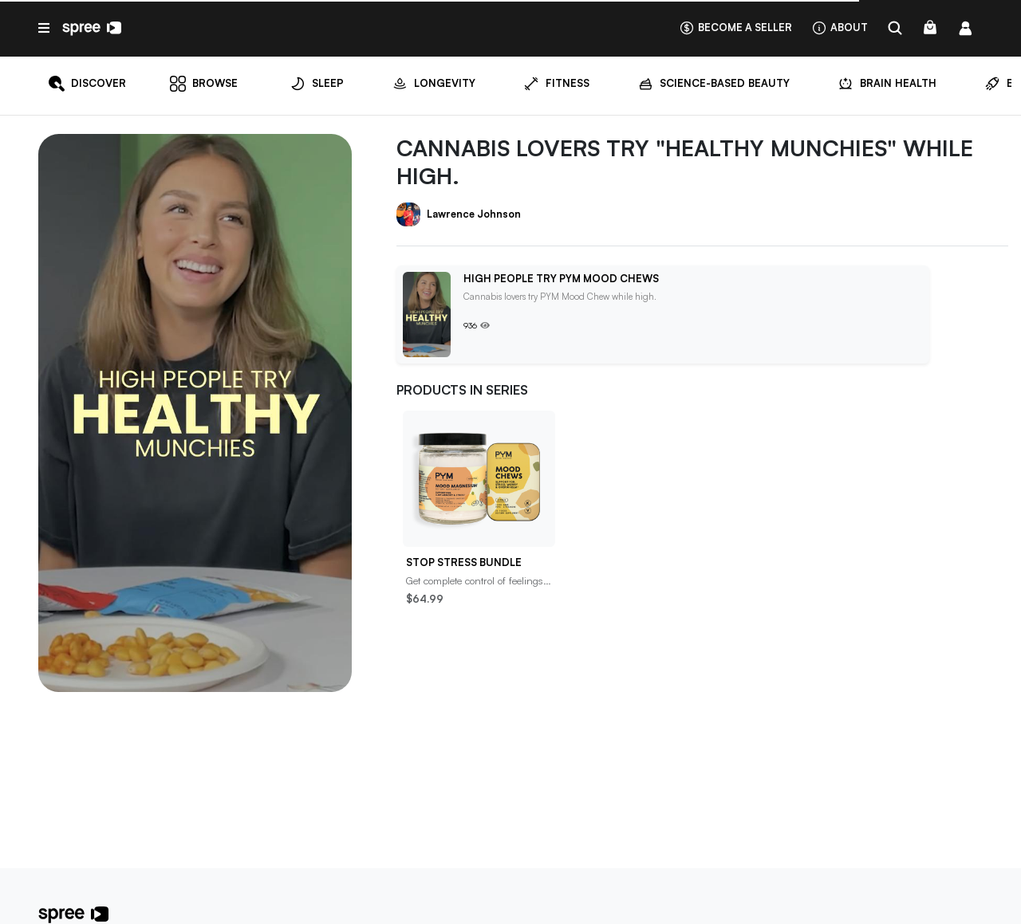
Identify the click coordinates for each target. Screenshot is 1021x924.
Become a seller (735, 27)
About (839, 27)
